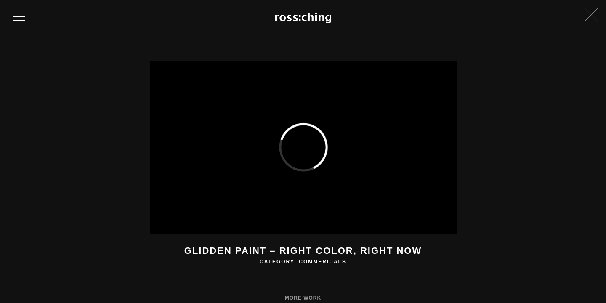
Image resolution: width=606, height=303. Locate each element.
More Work (303, 298)
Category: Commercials (303, 262)
